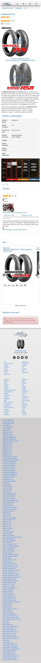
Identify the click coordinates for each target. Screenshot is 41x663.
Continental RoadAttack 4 (10, 472)
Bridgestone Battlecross (9, 439)
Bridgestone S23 (7, 449)
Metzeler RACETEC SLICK (10, 565)
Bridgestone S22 (7, 448)
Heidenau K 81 (7, 530)
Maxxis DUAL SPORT (9, 535)
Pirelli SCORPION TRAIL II (10, 658)
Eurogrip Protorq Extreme (10, 509)
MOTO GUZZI (26, 400)
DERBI (24, 386)
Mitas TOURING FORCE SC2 (11, 638)
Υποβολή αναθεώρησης (20, 229)
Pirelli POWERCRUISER (9, 651)
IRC (23, 367)
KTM (23, 395)
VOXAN (24, 412)
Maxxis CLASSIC (7, 533)
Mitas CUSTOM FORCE (9, 614)
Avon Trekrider (7, 428)
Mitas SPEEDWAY (8, 624)
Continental (25, 363)
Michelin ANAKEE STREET (10, 581)
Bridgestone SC (7, 451)
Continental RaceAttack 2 (10, 470)
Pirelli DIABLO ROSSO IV (10, 645)
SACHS (24, 407)
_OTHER (24, 414)
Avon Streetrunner (8, 427)
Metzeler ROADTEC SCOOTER (11, 570)
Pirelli (5, 372)
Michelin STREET (7, 610)
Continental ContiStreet (9, 467)
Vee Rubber (25, 372)
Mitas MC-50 (6, 623)
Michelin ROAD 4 (7, 603)
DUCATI (6, 388)
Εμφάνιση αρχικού (8, 229)
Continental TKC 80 (8, 479)
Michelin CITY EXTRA (9, 584)
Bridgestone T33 (7, 455)
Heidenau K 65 (7, 521)
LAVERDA (7, 398)
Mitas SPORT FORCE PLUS (10, 626)
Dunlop (6, 365)
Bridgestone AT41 (7, 432)
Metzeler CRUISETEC (9, 551)
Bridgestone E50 (7, 444)
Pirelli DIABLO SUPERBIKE (10, 647)
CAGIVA (24, 383)
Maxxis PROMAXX (8, 542)
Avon (5, 362)
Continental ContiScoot (9, 465)
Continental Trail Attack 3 (9, 481)
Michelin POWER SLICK (9, 600)
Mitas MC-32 (6, 621)
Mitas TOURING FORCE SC (10, 637)
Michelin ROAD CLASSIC (10, 609)
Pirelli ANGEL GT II (8, 642)
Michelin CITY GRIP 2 (9, 586)
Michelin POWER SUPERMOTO (11, 602)
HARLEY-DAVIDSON (9, 390)
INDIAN (6, 393)
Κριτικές (7, 23)
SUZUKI (6, 409)
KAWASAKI (7, 395)
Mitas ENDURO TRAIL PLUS (11, 616)
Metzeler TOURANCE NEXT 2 (11, 575)
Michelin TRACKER (8, 612)
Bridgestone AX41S (8, 435)
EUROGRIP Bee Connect (10, 507)
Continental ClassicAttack (10, 458)
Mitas (23, 370)
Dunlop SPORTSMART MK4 (10, 500)
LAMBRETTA (25, 397)
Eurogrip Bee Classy (8, 505)
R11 (25, 8)
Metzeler (24, 369)
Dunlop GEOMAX (7, 486)
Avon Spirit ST (6, 425)
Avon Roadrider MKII (8, 423)
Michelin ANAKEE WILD (9, 582)
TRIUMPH (7, 411)
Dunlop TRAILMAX (8, 504)
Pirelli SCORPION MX (9, 652)
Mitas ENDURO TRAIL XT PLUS (11, 619)
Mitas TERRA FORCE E (9, 628)
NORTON (24, 404)
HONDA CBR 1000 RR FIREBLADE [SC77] (14, 212)
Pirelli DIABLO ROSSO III (10, 644)
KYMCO (6, 397)
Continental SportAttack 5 (10, 476)
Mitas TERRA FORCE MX (10, 631)
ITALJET (24, 393)
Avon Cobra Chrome (8, 421)
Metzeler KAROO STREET (10, 556)
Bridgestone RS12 (8, 446)
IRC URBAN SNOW (8, 532)
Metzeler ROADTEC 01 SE (10, 567)
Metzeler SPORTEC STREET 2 (11, 574)
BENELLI (24, 379)
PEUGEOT (7, 405)
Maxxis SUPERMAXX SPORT (11, 546)
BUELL (6, 383)
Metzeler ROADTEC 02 (9, 568)
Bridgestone (18, 8)
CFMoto (6, 384)
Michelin (6, 370)
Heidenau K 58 (7, 514)
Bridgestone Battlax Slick (9, 437)
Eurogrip (24, 365)
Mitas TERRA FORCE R (9, 633)
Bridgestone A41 (7, 430)
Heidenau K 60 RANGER (9, 518)
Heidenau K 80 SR (8, 528)
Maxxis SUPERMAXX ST (9, 547)
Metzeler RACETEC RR (9, 563)
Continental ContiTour (9, 469)
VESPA (6, 412)
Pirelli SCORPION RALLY (10, 654)
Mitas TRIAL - (6, 640)
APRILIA (6, 379)
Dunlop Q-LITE (7, 491)
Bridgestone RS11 (28, 60)
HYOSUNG (25, 391)
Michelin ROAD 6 (7, 607)
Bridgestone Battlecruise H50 (11, 441)
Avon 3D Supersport (8, 420)
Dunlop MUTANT (7, 490)
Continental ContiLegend (9, 462)
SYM (23, 409)
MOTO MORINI (8, 402)
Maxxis (6, 369)
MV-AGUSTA (7, 404)
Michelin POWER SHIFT (9, 598)
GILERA (24, 388)
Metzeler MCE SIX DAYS (9, 560)
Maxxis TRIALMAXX (8, 549)
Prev (4, 275)
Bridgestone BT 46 (8, 442)
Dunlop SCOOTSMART (9, 498)
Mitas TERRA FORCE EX (10, 630)
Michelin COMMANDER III (10, 588)
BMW (23, 381)
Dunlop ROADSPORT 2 (9, 497)
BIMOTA (6, 381)
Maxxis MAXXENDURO (9, 540)
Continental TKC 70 (8, 477)
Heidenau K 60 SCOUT (9, 519)
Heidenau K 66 (7, 523)
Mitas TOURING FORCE (9, 635)
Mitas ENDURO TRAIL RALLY (11, 617)
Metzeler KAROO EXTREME (10, 554)
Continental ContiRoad (9, 463)
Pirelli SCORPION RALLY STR (11, 656)
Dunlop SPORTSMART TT (10, 502)
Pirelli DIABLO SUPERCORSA (11, 649)
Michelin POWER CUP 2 (9, 595)
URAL (23, 411)
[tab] (6, 189)
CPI (23, 384)
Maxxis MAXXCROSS (9, 539)
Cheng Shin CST (8, 363)
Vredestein (7, 374)
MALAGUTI (25, 398)
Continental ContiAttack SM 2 (11, 460)
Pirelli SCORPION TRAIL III (10, 659)
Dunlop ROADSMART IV (9, 495)
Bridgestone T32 (7, 453)
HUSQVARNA (8, 391)
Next (37, 275)
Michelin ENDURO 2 (8, 589)
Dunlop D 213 (6, 483)
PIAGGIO (24, 405)
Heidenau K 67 (7, 525)
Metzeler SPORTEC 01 (9, 572)
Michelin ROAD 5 (7, 605)
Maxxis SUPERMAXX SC (10, 544)
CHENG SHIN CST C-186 (10, 456)
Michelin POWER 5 (8, 591)
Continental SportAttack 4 (10, 474)
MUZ (23, 402)
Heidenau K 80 (7, 526)
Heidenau (6, 367)
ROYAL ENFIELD (9, 407)
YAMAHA (6, 414)
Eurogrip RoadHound (8, 511)
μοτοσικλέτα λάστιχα (7, 8)
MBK (5, 400)
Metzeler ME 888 (7, 561)
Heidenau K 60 (7, 516)
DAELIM (6, 386)
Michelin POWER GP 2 (9, 596)
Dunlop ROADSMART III (9, 493)
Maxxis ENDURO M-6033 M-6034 (12, 537)
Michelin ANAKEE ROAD (9, 579)
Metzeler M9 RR (7, 558)
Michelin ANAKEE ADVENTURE (11, 577)
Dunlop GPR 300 (7, 488)
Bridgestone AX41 (7, 434)
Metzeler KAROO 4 (8, 553)
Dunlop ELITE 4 (7, 484)
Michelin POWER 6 (8, 593)
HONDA (24, 390)
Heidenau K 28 (7, 512)
